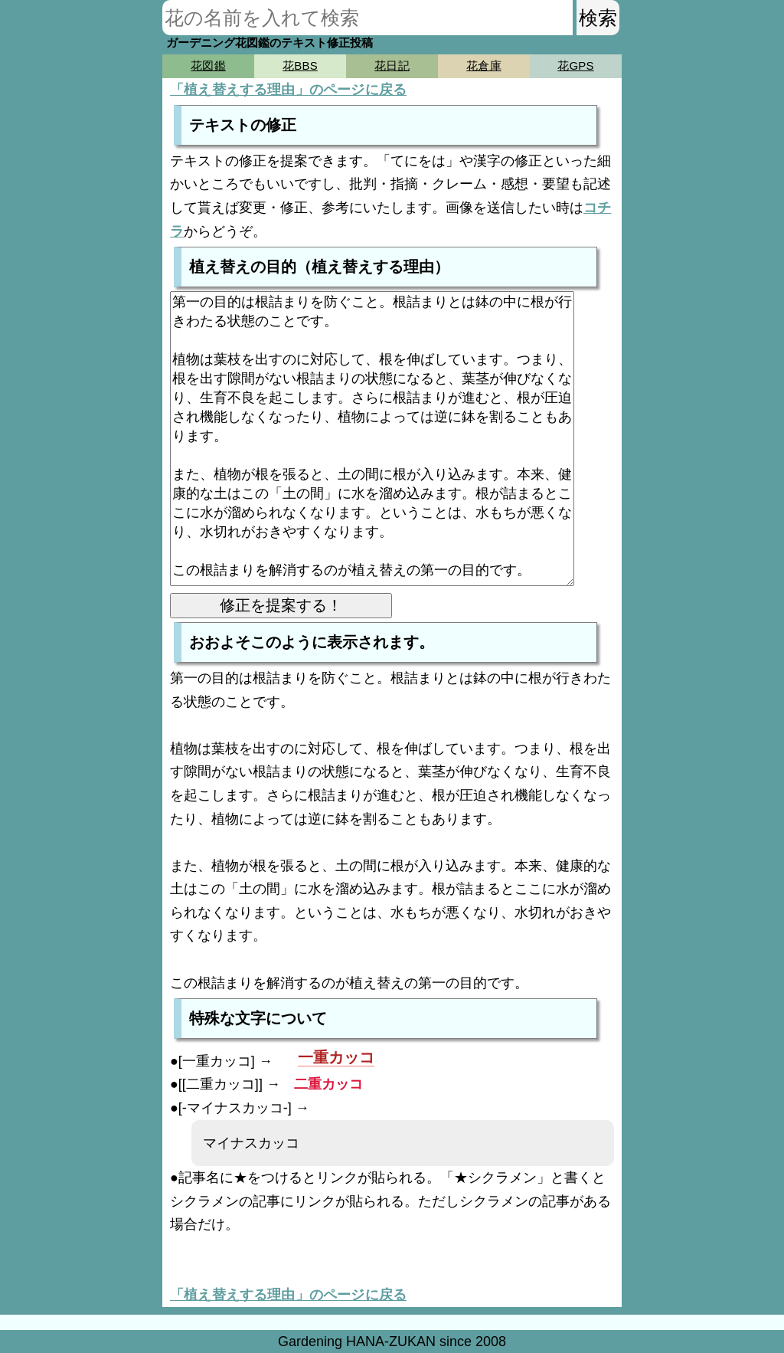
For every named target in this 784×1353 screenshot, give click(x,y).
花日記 (391, 65)
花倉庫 (483, 65)
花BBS (300, 65)
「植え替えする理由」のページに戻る (288, 89)
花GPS (575, 65)
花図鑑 (208, 65)
